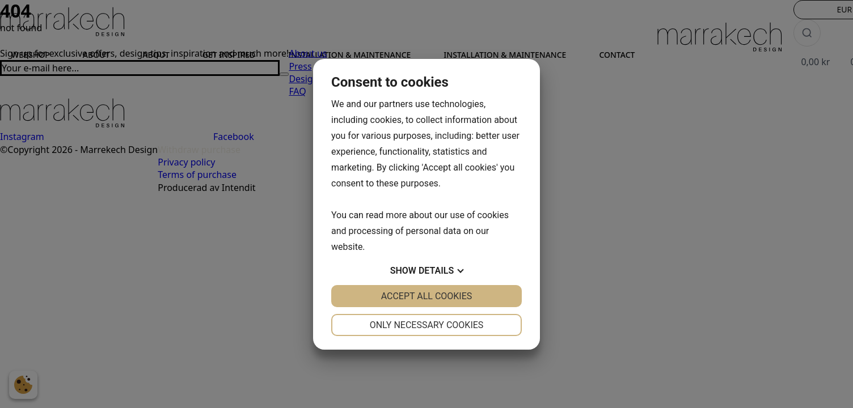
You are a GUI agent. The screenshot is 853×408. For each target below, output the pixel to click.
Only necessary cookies (427, 325)
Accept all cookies (426, 296)
